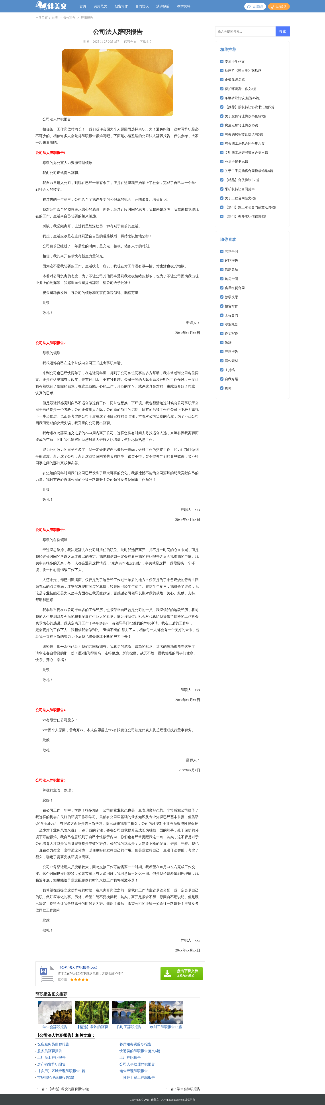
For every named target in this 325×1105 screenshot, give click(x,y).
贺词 (228, 388)
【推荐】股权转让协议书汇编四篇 (250, 107)
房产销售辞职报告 (51, 1064)
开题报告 (231, 352)
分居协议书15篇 (236, 162)
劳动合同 (231, 251)
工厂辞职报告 (130, 1057)
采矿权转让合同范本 (240, 189)
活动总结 (231, 270)
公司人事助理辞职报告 (137, 1064)
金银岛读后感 (235, 80)
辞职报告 (87, 18)
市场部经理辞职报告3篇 (55, 1077)
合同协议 (142, 6)
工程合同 (231, 315)
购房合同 (231, 279)
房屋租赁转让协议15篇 (241, 125)
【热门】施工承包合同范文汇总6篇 (250, 207)
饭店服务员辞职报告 (53, 1044)
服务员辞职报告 (49, 1051)
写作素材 (231, 361)
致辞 (228, 342)
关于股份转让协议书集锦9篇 (245, 116)
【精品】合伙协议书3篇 (242, 180)
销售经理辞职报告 (133, 1071)
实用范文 (100, 6)
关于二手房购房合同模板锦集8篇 (249, 171)
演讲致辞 (163, 6)
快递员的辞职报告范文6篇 (139, 1051)
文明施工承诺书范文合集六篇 (246, 152)
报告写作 (121, 6)
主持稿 (230, 370)
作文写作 (231, 333)
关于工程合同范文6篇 (240, 198)
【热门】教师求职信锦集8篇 (245, 216)
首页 (83, 6)
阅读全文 (130, 41)
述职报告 (231, 260)
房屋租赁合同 (235, 288)
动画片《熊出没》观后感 (243, 70)
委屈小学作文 (235, 61)
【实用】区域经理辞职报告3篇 (61, 1071)
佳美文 (155, 1099)
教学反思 (231, 297)
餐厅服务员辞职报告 (135, 1044)
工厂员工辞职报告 (51, 1057)
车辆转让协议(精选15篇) (242, 98)
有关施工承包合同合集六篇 (245, 143)
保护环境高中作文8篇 (240, 89)
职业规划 (231, 324)
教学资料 (183, 6)
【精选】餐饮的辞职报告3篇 (69, 1089)
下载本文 (146, 41)
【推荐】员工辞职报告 (137, 1077)
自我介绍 (231, 379)
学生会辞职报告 (188, 1089)
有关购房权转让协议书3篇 (244, 134)
